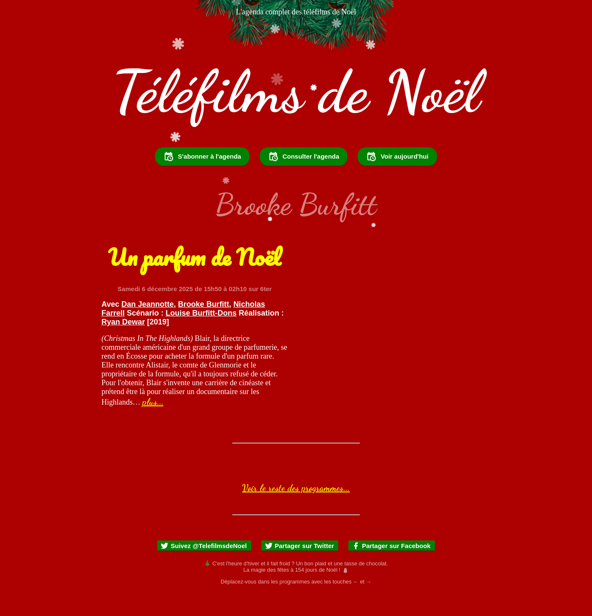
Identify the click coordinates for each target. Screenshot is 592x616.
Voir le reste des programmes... (296, 510)
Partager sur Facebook (391, 569)
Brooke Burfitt (203, 327)
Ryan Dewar (123, 344)
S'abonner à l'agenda (202, 179)
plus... (152, 424)
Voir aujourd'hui (397, 179)
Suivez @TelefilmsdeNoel (203, 569)
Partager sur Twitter (299, 569)
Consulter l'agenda (303, 179)
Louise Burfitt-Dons (201, 336)
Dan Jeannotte (148, 327)
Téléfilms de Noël (296, 91)
